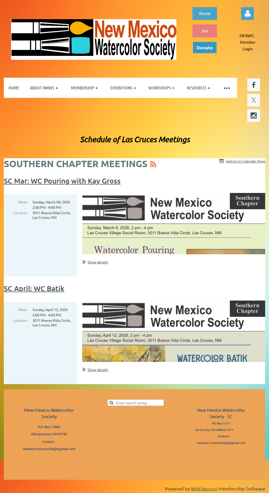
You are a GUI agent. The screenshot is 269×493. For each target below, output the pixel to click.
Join (204, 30)
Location (20, 212)
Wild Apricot (204, 488)
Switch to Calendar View (245, 161)
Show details (98, 262)
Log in (247, 13)
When (22, 202)
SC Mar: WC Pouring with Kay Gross (62, 180)
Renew (204, 13)
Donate (205, 47)
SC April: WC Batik (34, 288)
